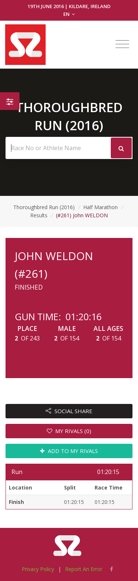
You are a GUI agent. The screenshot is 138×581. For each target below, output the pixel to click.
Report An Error (83, 569)
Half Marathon (100, 207)
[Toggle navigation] (122, 44)
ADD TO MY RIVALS (69, 450)
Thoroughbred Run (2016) (44, 207)
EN (69, 14)
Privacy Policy (38, 569)
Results (38, 215)
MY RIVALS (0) (69, 431)
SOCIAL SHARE (69, 411)
